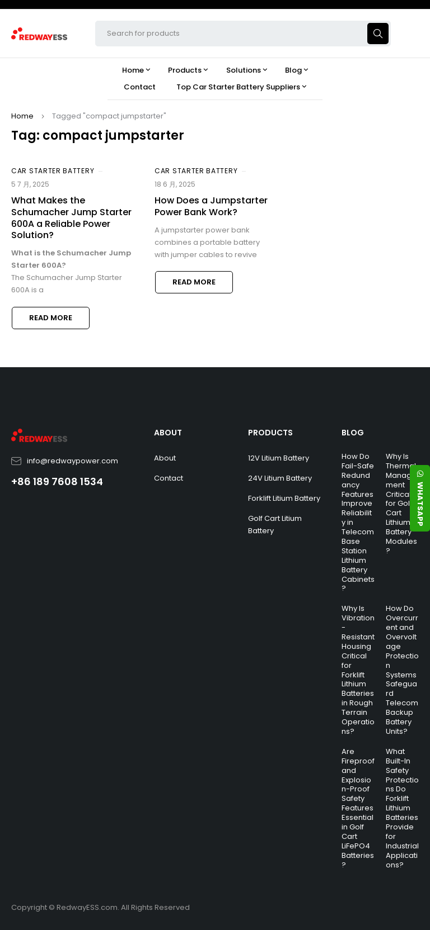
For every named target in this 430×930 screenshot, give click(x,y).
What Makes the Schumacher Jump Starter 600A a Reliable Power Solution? (71, 217)
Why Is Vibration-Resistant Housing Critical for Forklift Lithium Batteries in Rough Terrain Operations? (358, 670)
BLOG (353, 432)
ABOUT (168, 432)
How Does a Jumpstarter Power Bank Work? (211, 206)
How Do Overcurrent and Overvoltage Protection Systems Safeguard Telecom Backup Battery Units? (402, 670)
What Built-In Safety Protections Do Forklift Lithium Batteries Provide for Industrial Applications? (402, 808)
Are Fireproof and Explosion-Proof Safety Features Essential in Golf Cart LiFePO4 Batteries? (358, 808)
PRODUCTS (270, 432)
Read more (50, 317)
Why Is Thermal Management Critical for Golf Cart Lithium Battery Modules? (401, 503)
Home (22, 116)
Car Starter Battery (52, 170)
